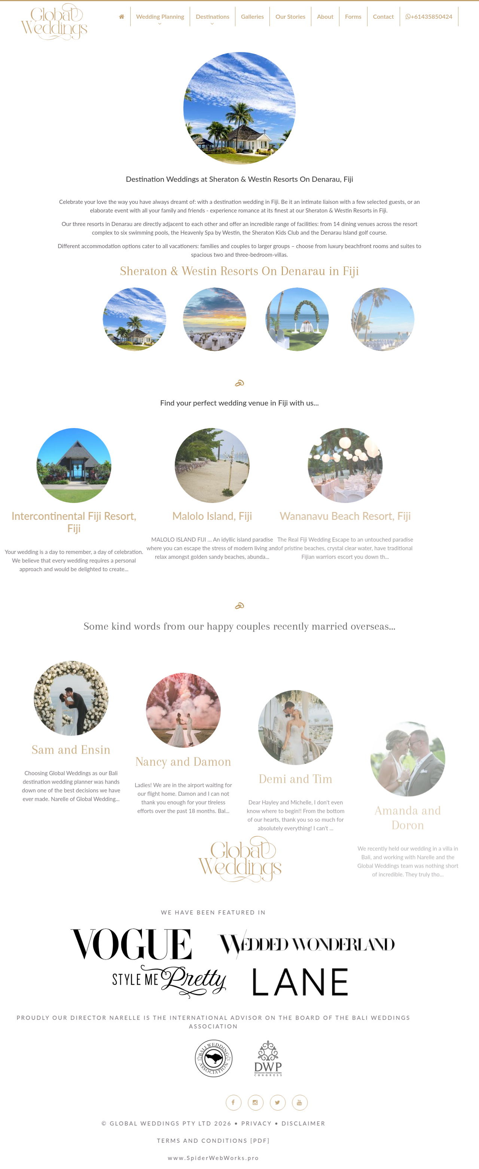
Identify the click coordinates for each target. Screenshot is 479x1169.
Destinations (212, 16)
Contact (383, 16)
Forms (353, 16)
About (325, 16)
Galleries (252, 16)
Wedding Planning (160, 16)
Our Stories (290, 16)
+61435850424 (429, 16)
